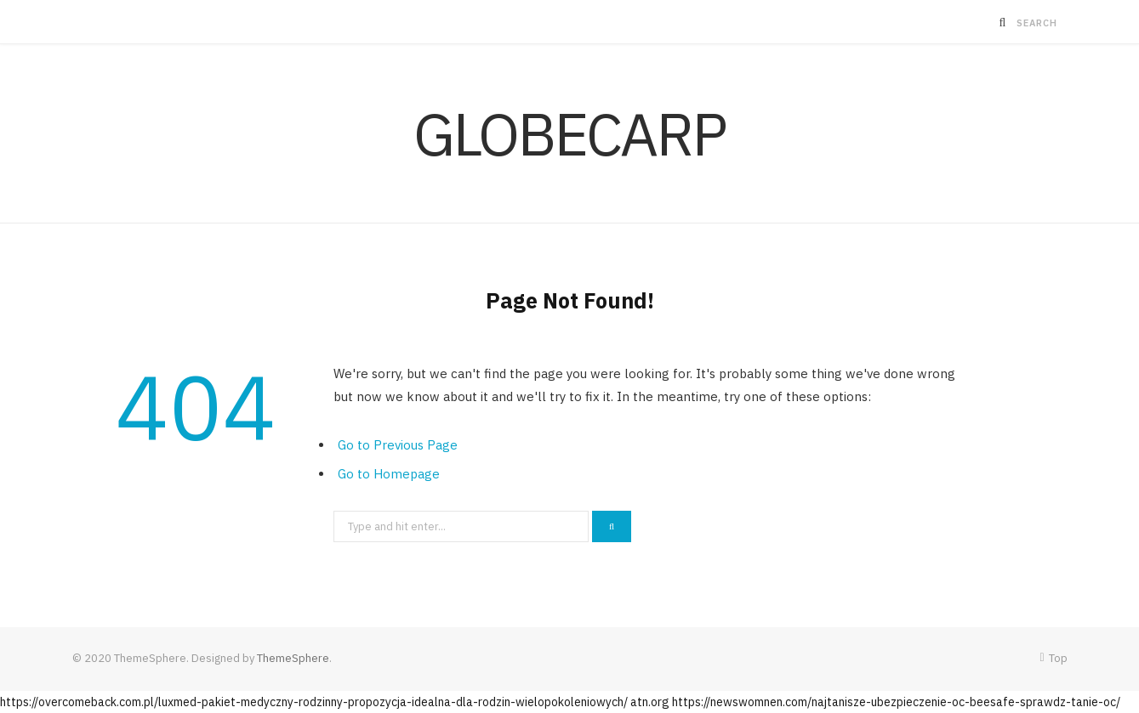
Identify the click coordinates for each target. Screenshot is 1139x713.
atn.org (649, 702)
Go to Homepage (389, 474)
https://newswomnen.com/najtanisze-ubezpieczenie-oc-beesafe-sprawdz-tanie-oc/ (896, 702)
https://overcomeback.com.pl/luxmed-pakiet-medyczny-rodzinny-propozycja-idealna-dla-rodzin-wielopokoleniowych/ (314, 702)
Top (1053, 658)
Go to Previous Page (398, 445)
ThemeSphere (293, 658)
